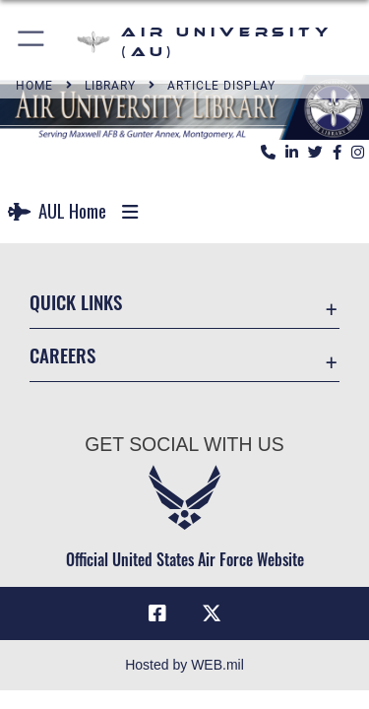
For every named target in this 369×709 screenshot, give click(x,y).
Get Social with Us (184, 444)
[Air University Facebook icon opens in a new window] (157, 613)
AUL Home (57, 210)
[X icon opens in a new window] (211, 613)
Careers (62, 355)
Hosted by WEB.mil (184, 665)
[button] (32, 42)
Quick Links (76, 302)
